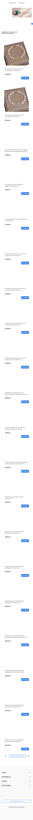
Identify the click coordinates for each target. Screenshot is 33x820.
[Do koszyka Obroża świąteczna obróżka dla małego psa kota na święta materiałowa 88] (25, 436)
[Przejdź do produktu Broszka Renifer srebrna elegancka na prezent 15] (16, 209)
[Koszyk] (31, 25)
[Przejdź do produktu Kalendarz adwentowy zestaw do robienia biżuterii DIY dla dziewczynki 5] (16, 348)
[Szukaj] (26, 24)
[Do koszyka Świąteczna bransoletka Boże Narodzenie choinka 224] (25, 610)
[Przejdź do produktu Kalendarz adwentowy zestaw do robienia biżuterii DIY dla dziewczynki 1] (16, 244)
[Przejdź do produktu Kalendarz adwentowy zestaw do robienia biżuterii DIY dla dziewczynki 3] (16, 278)
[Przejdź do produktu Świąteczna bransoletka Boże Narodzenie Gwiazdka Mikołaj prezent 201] (16, 660)
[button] (2, 25)
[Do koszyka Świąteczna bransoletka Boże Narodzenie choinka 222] (25, 575)
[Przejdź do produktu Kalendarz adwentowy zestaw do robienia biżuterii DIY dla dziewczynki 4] (16, 313)
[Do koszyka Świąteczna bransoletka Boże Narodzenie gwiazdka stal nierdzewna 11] (25, 749)
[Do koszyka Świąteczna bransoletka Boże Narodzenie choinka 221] (25, 540)
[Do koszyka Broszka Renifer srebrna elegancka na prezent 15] (25, 228)
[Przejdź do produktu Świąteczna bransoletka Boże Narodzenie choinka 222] (16, 556)
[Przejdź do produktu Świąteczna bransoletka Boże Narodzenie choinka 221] (16, 521)
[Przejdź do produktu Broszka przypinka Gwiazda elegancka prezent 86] (16, 174)
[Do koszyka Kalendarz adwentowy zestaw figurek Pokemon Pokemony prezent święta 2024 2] (25, 401)
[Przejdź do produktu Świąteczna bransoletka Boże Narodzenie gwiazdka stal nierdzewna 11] (16, 730)
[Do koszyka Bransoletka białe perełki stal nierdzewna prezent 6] (25, 124)
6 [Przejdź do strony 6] (24, 756)
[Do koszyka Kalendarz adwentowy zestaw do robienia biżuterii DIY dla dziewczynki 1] (25, 263)
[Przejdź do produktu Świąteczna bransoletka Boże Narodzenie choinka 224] (16, 591)
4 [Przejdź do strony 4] (17, 756)
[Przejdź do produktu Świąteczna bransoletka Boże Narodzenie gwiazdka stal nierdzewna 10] (16, 695)
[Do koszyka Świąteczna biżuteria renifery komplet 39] (25, 506)
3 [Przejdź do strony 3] (14, 756)
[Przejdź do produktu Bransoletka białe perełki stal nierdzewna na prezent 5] (16, 53)
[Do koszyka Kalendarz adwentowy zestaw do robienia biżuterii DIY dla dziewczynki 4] (25, 332)
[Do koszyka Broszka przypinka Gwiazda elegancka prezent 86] (25, 193)
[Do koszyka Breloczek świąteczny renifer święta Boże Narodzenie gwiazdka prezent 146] (25, 158)
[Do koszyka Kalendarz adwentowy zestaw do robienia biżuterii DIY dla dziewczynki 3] (25, 297)
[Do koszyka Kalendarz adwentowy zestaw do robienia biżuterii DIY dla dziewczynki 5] (25, 367)
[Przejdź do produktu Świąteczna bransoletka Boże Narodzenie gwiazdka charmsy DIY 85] (16, 625)
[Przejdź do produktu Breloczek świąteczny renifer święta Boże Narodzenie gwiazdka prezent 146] (16, 139)
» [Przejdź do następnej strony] (27, 756)
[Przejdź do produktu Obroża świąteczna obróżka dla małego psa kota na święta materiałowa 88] (16, 417)
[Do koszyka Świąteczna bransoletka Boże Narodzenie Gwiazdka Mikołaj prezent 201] (25, 679)
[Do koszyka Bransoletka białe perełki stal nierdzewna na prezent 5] (25, 78)
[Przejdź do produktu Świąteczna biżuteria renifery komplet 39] (16, 487)
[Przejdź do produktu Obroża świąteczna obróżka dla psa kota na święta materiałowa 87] (16, 452)
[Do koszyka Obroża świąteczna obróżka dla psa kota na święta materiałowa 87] (25, 471)
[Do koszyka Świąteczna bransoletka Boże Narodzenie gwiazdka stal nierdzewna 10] (25, 714)
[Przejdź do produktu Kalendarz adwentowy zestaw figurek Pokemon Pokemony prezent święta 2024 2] (16, 382)
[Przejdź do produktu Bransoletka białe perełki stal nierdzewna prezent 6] (16, 99)
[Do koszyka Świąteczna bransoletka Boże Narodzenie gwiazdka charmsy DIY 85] (25, 644)
